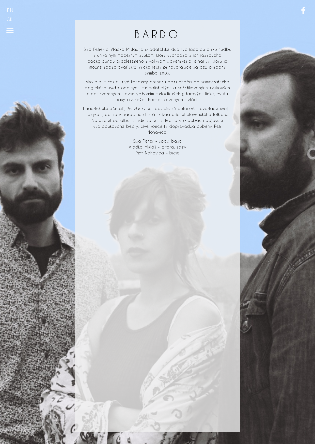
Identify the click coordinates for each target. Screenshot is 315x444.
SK (10, 19)
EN (10, 10)
